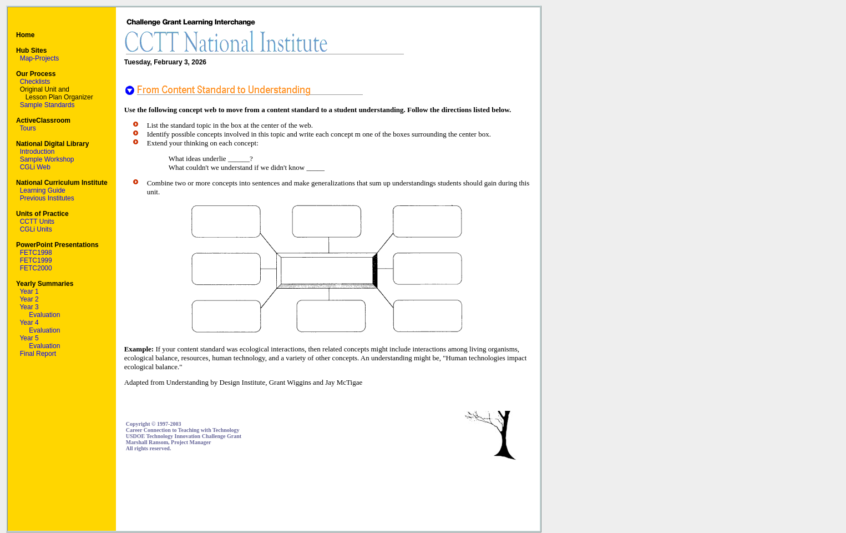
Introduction (37, 151)
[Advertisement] (328, 496)
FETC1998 (36, 253)
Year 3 (28, 307)
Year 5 (28, 338)
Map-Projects (39, 58)
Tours (27, 128)
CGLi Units (36, 229)
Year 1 (28, 291)
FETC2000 (36, 268)
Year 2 (28, 299)
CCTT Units (37, 221)
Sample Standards (47, 105)
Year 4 (28, 322)
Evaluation (44, 315)
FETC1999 (36, 260)
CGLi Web (35, 167)
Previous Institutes (47, 198)
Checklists (35, 82)
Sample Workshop (47, 159)
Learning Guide (42, 190)
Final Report (38, 354)
